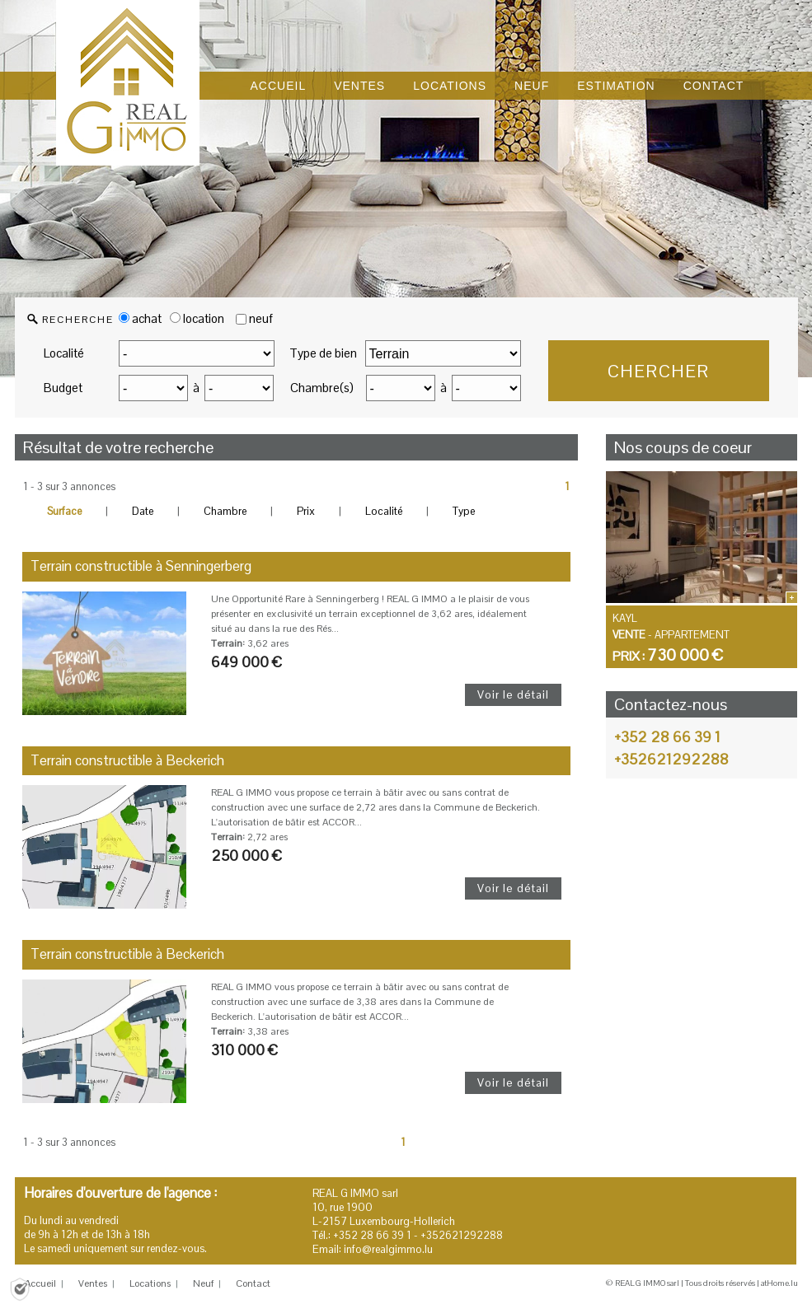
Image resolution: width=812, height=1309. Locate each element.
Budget (63, 387)
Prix (306, 511)
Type (464, 511)
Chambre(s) (322, 387)
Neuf (203, 1283)
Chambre (225, 511)
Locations (150, 1283)
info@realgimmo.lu (388, 1249)
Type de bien (323, 353)
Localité (64, 353)
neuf (261, 318)
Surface (64, 511)
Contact (253, 1283)
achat (140, 318)
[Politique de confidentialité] (19, 1288)
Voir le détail (513, 694)
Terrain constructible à (141, 566)
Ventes (92, 1283)
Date (142, 511)
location (197, 318)
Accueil (40, 1283)
